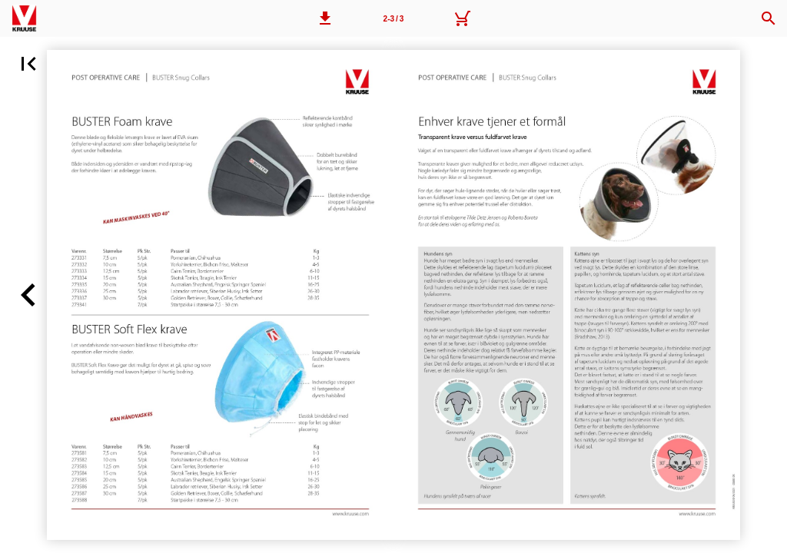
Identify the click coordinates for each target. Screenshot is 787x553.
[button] (325, 18)
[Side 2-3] (393, 18)
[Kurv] (461, 18)
